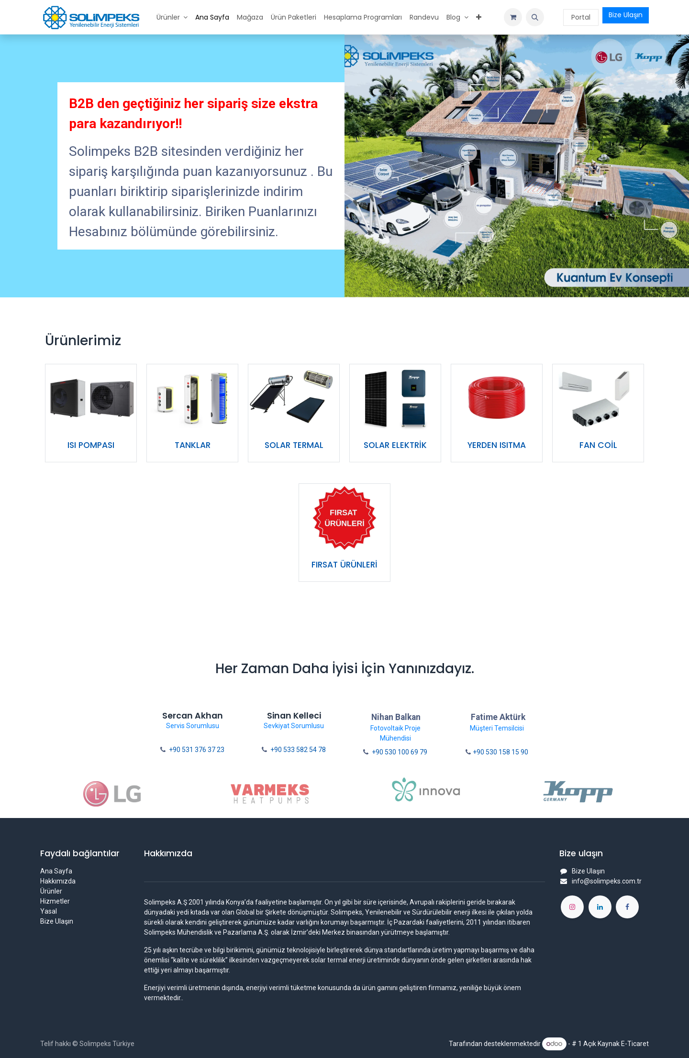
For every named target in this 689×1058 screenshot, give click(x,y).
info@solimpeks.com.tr (607, 881)
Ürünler (51, 891)
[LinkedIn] (600, 906)
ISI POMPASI (90, 445)
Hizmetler (55, 901)
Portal (580, 17)
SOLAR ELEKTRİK (395, 445)
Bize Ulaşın (626, 15)
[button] (535, 17)
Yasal (48, 911)
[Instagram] (572, 906)
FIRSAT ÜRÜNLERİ (344, 564)
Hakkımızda (58, 881)
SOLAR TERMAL (294, 445)
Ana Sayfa (56, 871)
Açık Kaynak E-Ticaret (616, 1043)
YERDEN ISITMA (496, 445)
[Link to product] (90, 398)
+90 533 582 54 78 (298, 749)
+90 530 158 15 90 (500, 752)
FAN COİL (598, 445)
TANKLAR (193, 445)
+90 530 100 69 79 (399, 752)
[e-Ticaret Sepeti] (513, 17)
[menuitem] (172, 17)
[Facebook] (627, 906)
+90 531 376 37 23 (196, 749)
